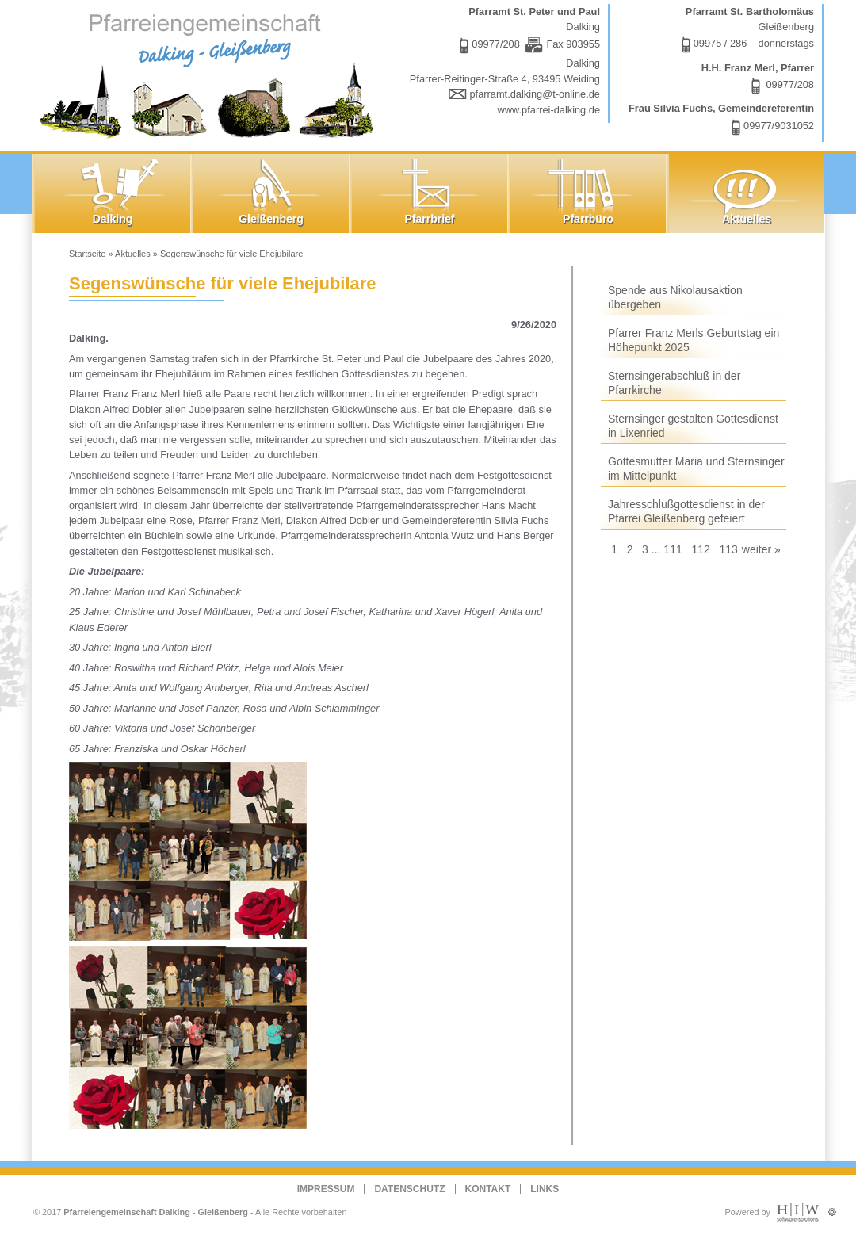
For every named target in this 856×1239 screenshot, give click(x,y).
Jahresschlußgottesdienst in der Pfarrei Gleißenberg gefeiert (686, 511)
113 (728, 549)
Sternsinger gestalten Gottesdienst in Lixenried (693, 425)
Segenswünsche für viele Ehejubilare (231, 253)
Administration (832, 1208)
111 (672, 549)
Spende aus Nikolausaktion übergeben (675, 297)
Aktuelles (133, 253)
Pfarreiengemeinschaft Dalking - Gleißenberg (155, 1212)
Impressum (326, 1189)
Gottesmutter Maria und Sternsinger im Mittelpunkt (696, 468)
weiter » (761, 549)
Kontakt (488, 1189)
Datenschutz (409, 1189)
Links (544, 1189)
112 (700, 549)
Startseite (87, 253)
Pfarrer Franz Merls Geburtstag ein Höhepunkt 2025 (693, 340)
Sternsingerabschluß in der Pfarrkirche (674, 382)
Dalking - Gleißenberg (210, 73)
